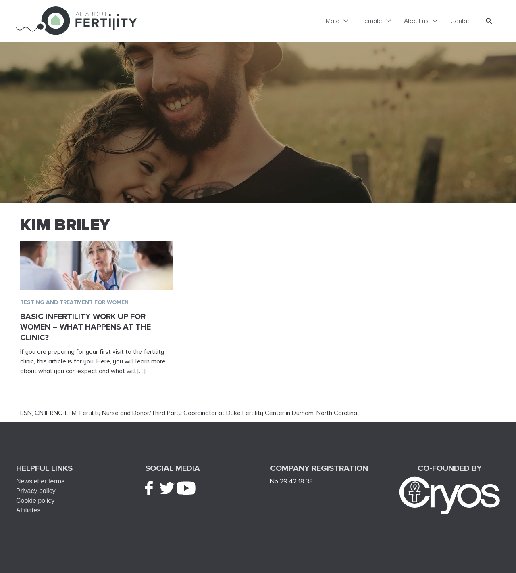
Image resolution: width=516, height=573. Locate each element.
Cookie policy (35, 500)
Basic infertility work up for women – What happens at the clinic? (85, 327)
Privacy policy (36, 490)
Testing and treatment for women (74, 302)
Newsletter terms (40, 481)
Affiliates (28, 510)
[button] (489, 21)
